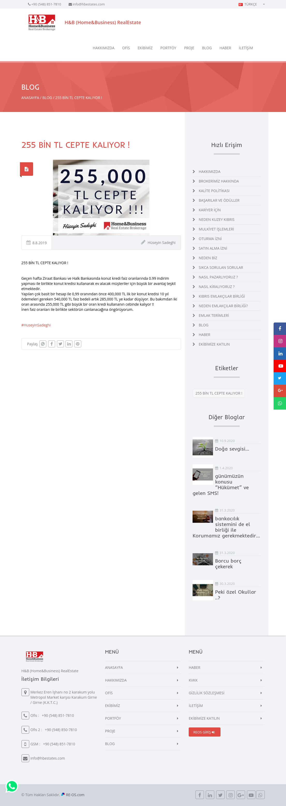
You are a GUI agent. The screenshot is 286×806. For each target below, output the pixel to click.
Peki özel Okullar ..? (235, 594)
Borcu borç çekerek (228, 563)
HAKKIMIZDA (103, 47)
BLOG (207, 47)
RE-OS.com (75, 794)
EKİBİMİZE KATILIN (214, 344)
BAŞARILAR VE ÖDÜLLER (219, 200)
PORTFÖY (168, 47)
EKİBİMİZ (145, 47)
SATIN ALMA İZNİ (213, 248)
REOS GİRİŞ (204, 732)
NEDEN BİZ (208, 257)
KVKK (193, 680)
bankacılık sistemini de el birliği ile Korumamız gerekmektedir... (226, 527)
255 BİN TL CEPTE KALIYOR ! (218, 393)
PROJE (189, 47)
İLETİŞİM (246, 47)
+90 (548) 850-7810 (61, 729)
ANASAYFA (30, 97)
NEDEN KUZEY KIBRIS (216, 219)
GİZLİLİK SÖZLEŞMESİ (206, 692)
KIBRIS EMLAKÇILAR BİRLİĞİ (222, 296)
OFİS (126, 47)
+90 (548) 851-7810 (46, 4)
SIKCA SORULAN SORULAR (221, 267)
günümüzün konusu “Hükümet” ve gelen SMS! (221, 484)
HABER (225, 47)
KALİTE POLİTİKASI (214, 190)
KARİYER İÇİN (210, 209)
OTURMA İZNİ (210, 238)
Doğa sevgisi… (232, 448)
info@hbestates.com (89, 4)
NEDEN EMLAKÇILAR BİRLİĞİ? (223, 305)
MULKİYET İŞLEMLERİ (216, 229)
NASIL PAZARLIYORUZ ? (218, 277)
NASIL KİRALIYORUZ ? (216, 286)
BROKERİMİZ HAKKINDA (219, 181)
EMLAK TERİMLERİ (214, 315)
